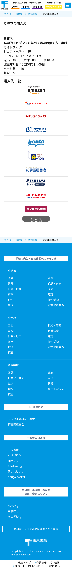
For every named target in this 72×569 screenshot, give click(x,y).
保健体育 (53, 331)
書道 (50, 378)
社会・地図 (14, 289)
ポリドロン (14, 455)
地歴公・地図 (16, 378)
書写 (10, 283)
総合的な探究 (56, 389)
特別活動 (53, 300)
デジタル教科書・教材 (21, 419)
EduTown (15, 466)
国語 (10, 278)
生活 (10, 305)
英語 (50, 289)
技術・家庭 (54, 325)
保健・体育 (54, 283)
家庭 (50, 278)
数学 (10, 342)
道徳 (50, 294)
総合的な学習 (56, 305)
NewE (13, 461)
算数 (10, 294)
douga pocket (16, 477)
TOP (6, 14)
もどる (36, 219)
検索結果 (32, 14)
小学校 (15, 6)
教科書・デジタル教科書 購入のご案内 (36, 529)
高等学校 (37, 6)
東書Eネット (55, 566)
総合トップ (23, 562)
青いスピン (16, 471)
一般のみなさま (53, 6)
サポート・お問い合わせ (28, 566)
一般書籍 (18, 14)
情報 (50, 383)
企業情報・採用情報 (47, 562)
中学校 (25, 6)
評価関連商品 (16, 424)
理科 (10, 300)
